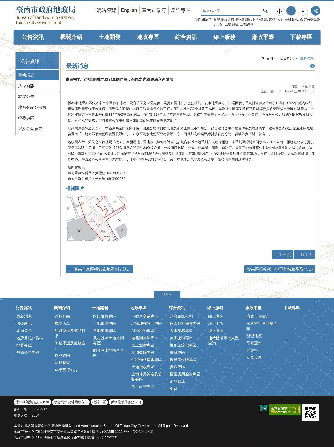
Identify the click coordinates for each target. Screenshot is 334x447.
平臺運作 (254, 343)
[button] (97, 218)
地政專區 (148, 37)
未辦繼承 (291, 20)
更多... (175, 389)
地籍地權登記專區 (146, 323)
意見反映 (254, 357)
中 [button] (291, 11)
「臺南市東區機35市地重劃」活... (100, 269)
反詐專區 (180, 10)
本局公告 (26, 96)
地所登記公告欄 (32, 107)
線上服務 (224, 37)
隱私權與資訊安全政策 (32, 402)
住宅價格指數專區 (146, 360)
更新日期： (22, 409)
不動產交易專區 (144, 316)
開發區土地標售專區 (108, 353)
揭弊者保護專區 (183, 360)
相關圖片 (75, 188)
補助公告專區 (30, 129)
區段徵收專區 (104, 316)
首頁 (269, 58)
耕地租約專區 (142, 331)
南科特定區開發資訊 (261, 326)
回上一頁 (283, 254)
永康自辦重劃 (310, 20)
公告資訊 (33, 37)
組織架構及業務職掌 (70, 333)
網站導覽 (106, 10)
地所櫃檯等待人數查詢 (223, 340)
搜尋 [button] (265, 11)
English (129, 10)
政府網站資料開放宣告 (71, 402)
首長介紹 (62, 316)
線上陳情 (215, 331)
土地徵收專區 (142, 367)
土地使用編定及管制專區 (146, 376)
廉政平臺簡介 (257, 316)
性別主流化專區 (183, 345)
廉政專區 (177, 352)
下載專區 (301, 37)
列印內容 (312, 65)
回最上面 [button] (305, 254)
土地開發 (231, 24)
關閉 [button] (165, 294)
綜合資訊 (186, 37)
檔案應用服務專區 (185, 374)
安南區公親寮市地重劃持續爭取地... (279, 269)
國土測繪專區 (142, 345)
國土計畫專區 (142, 386)
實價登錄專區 (142, 352)
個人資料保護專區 (185, 323)
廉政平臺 (263, 37)
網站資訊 (177, 381)
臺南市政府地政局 (54, 15)
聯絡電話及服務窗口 (70, 345)
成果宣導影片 (66, 370)
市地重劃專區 (104, 323)
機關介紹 (71, 37)
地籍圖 (262, 20)
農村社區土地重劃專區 (108, 340)
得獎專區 (26, 118)
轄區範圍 (62, 355)
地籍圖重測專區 (144, 338)
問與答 (252, 350)
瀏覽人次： (22, 415)
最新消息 (26, 75)
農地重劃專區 (104, 331)
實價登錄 (275, 20)
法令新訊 (26, 85)
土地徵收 (247, 24)
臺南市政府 (154, 10)
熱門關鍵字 (203, 20)
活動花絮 (62, 363)
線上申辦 (215, 323)
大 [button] (303, 11)
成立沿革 (62, 323)
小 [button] (279, 11)
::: (15, 54)
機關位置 (99, 402)
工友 (219, 24)
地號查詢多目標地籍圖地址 (234, 20)
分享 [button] (315, 11)
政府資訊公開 (181, 316)
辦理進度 (254, 336)
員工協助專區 (181, 338)
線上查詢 (215, 316)
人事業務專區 (181, 331)
